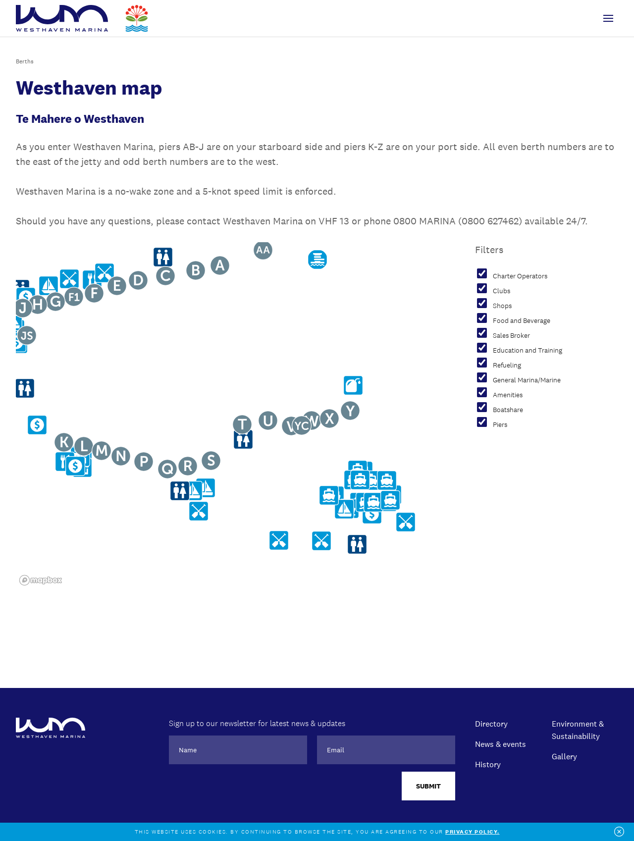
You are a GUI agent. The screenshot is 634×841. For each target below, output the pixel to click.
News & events (500, 744)
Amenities (508, 395)
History (488, 764)
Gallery (564, 756)
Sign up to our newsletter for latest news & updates (257, 723)
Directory (491, 724)
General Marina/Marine (527, 380)
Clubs (501, 291)
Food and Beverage (521, 320)
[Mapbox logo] (40, 580)
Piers (500, 424)
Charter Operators (520, 276)
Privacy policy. (472, 832)
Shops (502, 306)
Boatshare (508, 410)
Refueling (507, 365)
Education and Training (527, 350)
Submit (428, 786)
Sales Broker (511, 335)
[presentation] (244, 791)
